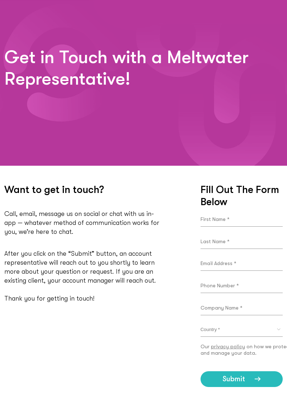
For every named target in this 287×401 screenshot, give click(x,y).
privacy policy (228, 346)
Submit (233, 379)
